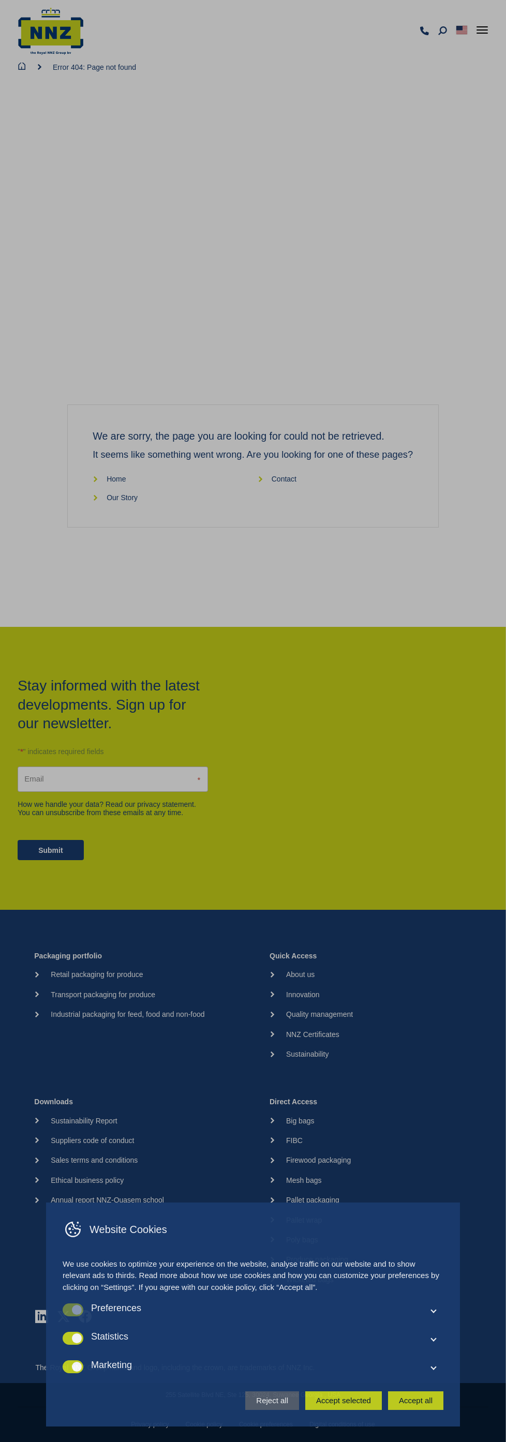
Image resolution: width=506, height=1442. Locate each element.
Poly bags (302, 1240)
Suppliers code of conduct (92, 1140)
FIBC (294, 1140)
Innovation (303, 994)
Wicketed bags (310, 1279)
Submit (50, 850)
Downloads (53, 1102)
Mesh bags (303, 1180)
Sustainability (307, 1054)
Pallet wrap (304, 1220)
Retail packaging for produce (97, 974)
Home (109, 479)
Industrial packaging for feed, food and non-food (127, 1014)
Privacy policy (150, 1424)
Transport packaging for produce (103, 994)
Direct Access (293, 1102)
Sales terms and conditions (94, 1160)
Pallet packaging (312, 1200)
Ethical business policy (87, 1180)
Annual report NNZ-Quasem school (107, 1200)
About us (300, 974)
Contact (277, 479)
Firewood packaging (318, 1160)
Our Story (115, 497)
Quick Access (293, 956)
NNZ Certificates (312, 1034)
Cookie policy (204, 1424)
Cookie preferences (266, 1424)
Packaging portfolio (68, 956)
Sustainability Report (84, 1121)
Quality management (319, 1014)
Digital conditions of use (342, 1424)
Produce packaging (317, 1259)
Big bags (300, 1121)
